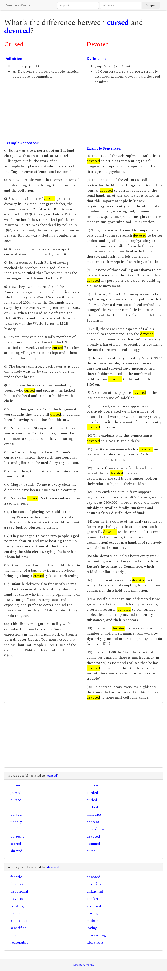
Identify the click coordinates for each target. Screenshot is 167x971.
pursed (16, 792)
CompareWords (17, 5)
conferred (95, 898)
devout (16, 935)
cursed (118, 22)
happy (15, 913)
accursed (94, 906)
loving (92, 928)
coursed (93, 785)
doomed (93, 844)
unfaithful (95, 891)
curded (92, 792)
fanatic (16, 877)
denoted (93, 877)
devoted (17, 31)
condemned (20, 829)
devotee (17, 898)
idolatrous (95, 942)
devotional (19, 891)
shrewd (16, 851)
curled (92, 800)
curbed (92, 807)
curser (15, 785)
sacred (15, 844)
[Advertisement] (42, 110)
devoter (16, 884)
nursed (16, 800)
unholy (16, 822)
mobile (92, 920)
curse (91, 851)
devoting (94, 884)
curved (16, 814)
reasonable (19, 942)
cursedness (95, 829)
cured (15, 807)
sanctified (18, 928)
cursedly (17, 836)
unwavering (96, 935)
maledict (94, 814)
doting (92, 913)
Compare (151, 5)
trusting (17, 906)
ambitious (18, 920)
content (93, 822)
